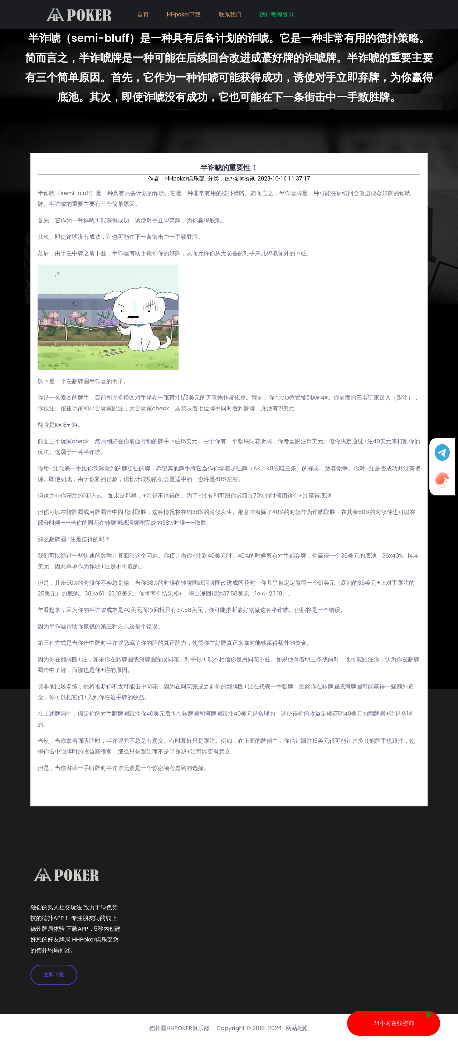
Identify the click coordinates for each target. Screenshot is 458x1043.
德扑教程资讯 (276, 14)
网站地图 (297, 1028)
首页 (143, 14)
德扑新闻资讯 (240, 179)
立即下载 (54, 975)
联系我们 (230, 14)
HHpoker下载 (184, 14)
